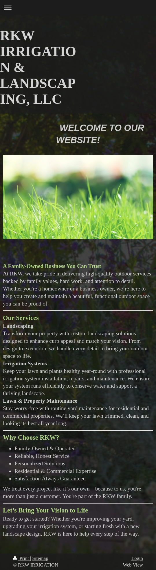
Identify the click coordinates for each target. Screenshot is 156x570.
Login (137, 558)
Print (21, 558)
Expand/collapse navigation (78, 7)
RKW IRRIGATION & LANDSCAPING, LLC (38, 67)
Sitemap (40, 558)
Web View (133, 565)
